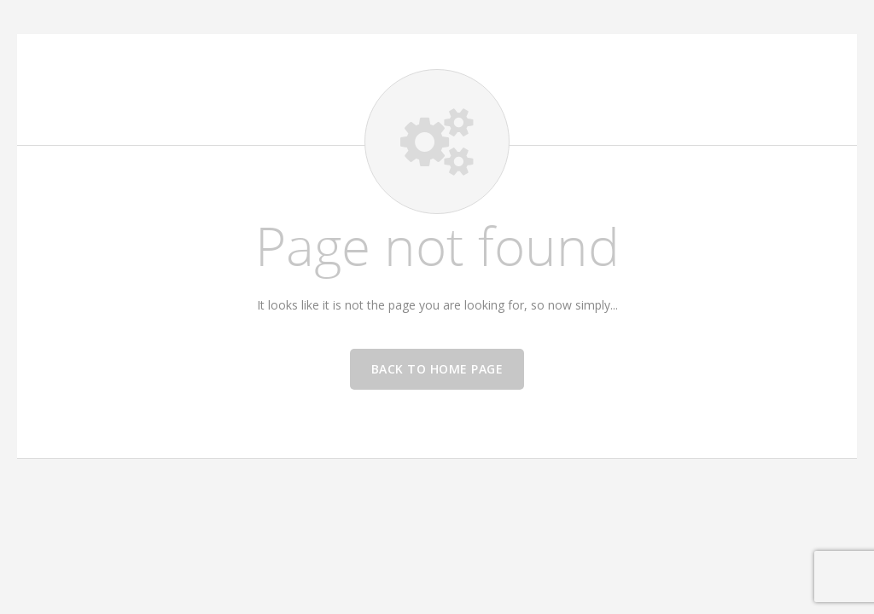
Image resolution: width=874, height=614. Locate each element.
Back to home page (437, 369)
